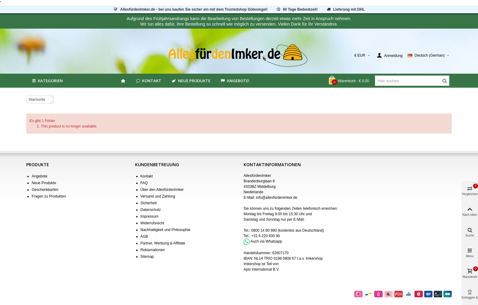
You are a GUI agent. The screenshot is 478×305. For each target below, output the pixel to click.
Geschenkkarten (45, 190)
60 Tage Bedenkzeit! (297, 9)
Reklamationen (153, 250)
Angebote (39, 176)
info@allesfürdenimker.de (277, 197)
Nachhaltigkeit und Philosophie (166, 230)
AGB (144, 236)
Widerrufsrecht (152, 223)
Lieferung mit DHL (345, 9)
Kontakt (148, 80)
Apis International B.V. (262, 269)
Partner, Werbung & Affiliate (163, 243)
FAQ (144, 183)
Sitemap (147, 256)
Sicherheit (149, 203)
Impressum (150, 216)
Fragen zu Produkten (49, 196)
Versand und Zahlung (158, 196)
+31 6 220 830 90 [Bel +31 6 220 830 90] (265, 236)
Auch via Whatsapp (266, 241)
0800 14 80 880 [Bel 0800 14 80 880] (263, 230)
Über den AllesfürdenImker (162, 190)
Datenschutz (151, 210)
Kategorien (47, 80)
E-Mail (298, 219)
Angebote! (234, 80)
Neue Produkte (190, 80)
